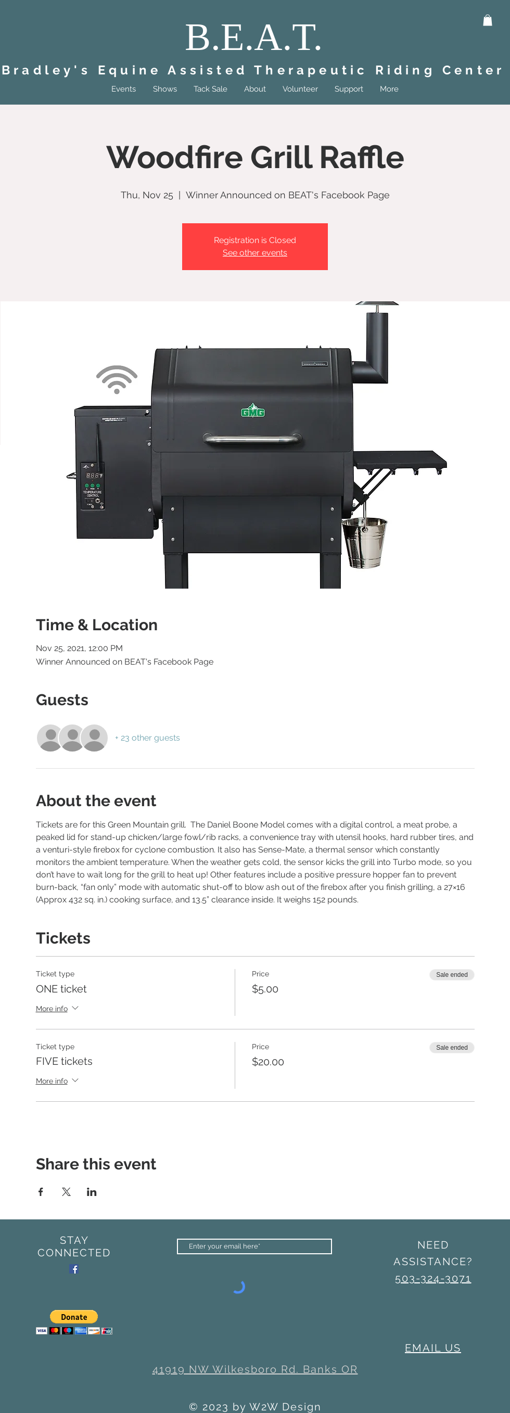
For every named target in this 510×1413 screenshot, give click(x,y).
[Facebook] (74, 1269)
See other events (255, 253)
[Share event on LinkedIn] (92, 1192)
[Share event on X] (66, 1192)
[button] (487, 20)
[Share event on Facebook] (41, 1192)
